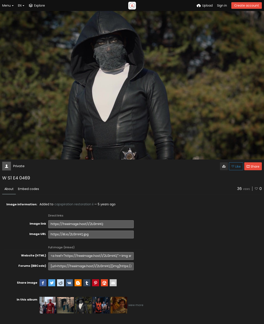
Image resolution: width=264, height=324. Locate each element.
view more (135, 305)
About (9, 189)
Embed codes (28, 189)
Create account (246, 5)
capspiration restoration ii (73, 204)
